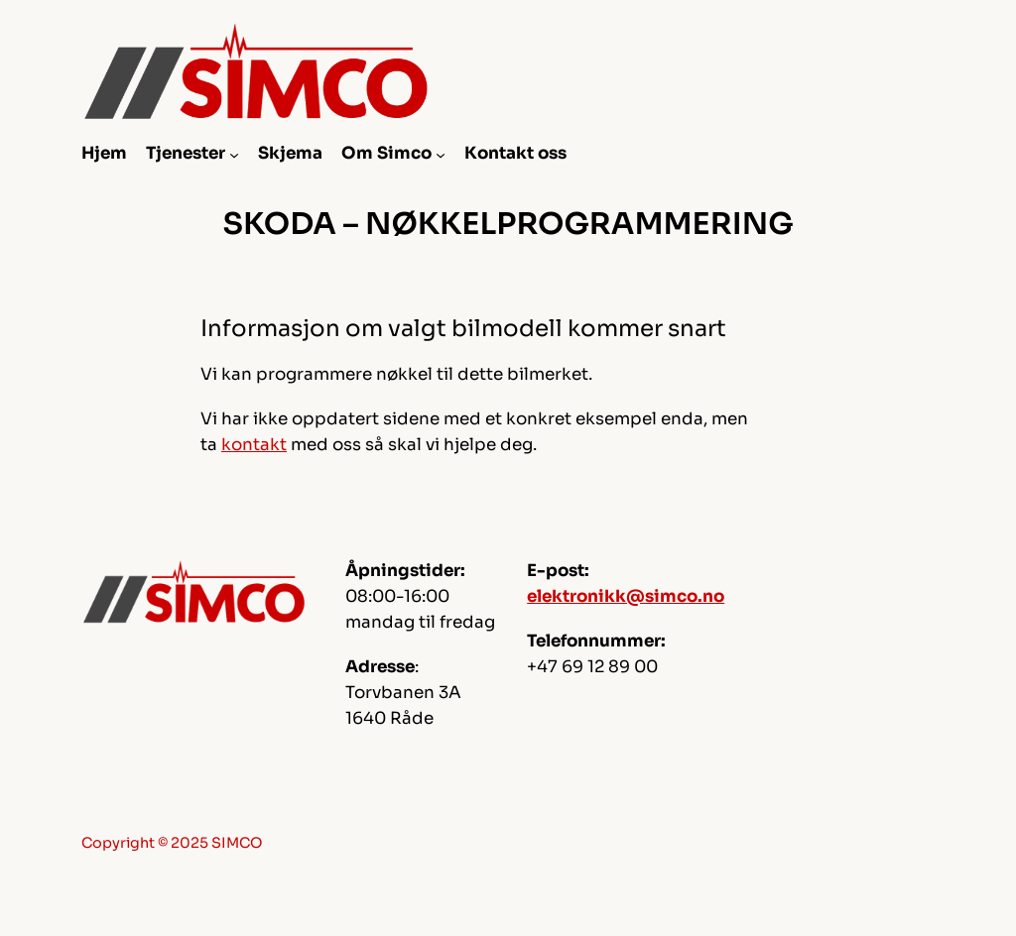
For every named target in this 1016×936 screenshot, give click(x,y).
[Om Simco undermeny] (440, 154)
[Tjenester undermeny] (234, 154)
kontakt (254, 444)
